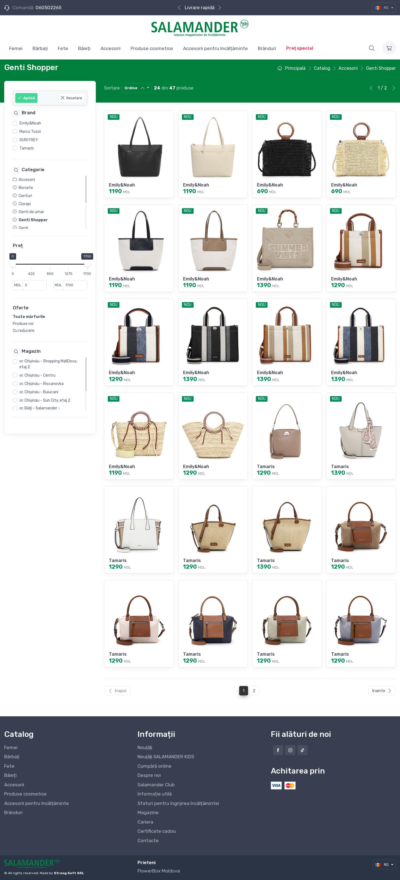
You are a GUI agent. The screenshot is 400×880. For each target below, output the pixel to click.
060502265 (48, 7)
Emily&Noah (30, 123)
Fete (9, 766)
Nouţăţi (145, 747)
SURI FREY (28, 140)
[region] (50, 136)
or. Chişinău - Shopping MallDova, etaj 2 (48, 364)
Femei (11, 747)
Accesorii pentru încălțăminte (36, 803)
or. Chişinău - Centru (37, 375)
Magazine (148, 812)
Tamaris (26, 148)
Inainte (382, 690)
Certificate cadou (157, 831)
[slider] (13, 264)
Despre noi (149, 775)
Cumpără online (154, 766)
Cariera (145, 822)
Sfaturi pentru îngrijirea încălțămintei (178, 803)
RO (382, 8)
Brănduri (13, 812)
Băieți (10, 775)
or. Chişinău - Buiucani (38, 392)
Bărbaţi (11, 756)
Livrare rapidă (199, 7)
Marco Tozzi (30, 131)
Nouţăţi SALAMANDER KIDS (166, 756)
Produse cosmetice (25, 794)
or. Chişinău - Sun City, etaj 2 (44, 400)
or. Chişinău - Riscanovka (41, 383)
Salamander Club (156, 784)
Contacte (148, 840)
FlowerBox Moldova (159, 871)
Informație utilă (155, 794)
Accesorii (14, 784)
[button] (371, 48)
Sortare (112, 88)
